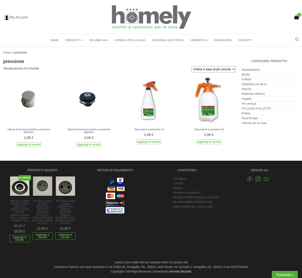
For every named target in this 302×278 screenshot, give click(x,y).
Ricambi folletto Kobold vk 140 (192, 202)
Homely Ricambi (180, 271)
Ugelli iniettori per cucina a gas (193, 206)
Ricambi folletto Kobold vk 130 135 (195, 197)
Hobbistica (199, 40)
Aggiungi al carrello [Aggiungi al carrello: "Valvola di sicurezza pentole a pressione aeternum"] (28, 144)
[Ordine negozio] (213, 69)
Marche (247, 89)
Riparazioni (222, 40)
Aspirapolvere (251, 69)
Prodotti (73, 40)
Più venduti (249, 103)
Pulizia (246, 113)
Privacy (178, 188)
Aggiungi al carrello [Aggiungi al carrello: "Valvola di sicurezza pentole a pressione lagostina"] (88, 144)
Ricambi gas (98, 40)
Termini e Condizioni (186, 192)
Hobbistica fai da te (254, 84)
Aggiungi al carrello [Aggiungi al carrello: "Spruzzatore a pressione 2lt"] (209, 141)
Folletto (246, 79)
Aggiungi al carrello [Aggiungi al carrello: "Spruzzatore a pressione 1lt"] (149, 141)
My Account (15, 17)
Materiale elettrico (168, 40)
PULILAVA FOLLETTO (256, 108)
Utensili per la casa (130, 40)
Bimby (246, 74)
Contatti (245, 40)
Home (54, 40)
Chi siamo (179, 178)
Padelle (247, 98)
